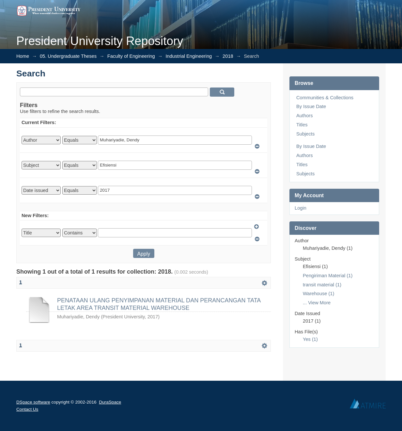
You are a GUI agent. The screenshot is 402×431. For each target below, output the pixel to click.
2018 (228, 56)
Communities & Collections (324, 97)
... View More (317, 302)
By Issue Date (311, 106)
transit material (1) (322, 284)
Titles (301, 124)
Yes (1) (310, 339)
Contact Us (27, 409)
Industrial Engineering (188, 56)
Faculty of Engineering (131, 56)
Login (300, 208)
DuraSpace (110, 402)
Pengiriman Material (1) (327, 275)
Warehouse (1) (318, 293)
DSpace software (33, 402)
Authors (304, 115)
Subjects (305, 133)
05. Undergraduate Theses (68, 56)
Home (22, 56)
